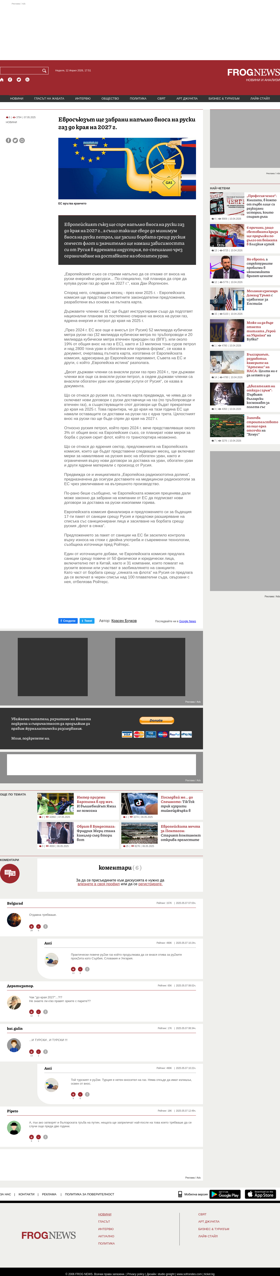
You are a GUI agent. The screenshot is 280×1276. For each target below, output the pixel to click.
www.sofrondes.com (189, 1274)
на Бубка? (261, 331)
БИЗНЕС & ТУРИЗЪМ (224, 98)
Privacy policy (135, 1274)
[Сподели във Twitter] (15, 140)
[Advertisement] (140, 31)
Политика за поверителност (89, 1194)
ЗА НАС (5, 1194)
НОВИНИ (16, 98)
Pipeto (12, 1111)
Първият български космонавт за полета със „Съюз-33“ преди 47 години (261, 398)
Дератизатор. (20, 986)
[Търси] (45, 70)
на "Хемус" (262, 426)
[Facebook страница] (10, 79)
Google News (187, 621)
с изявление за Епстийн (262, 297)
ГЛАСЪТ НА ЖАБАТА (49, 98)
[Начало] (2, 79)
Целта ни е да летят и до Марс (262, 366)
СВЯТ (162, 98)
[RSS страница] (27, 79)
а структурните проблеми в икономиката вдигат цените (260, 267)
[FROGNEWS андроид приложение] (225, 1194)
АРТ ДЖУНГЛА (187, 98)
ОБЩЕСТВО (110, 98)
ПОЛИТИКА (138, 98)
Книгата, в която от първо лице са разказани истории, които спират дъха (262, 206)
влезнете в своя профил (99, 884)
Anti (48, 943)
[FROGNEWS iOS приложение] (260, 1194)
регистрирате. (150, 884)
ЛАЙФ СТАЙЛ (260, 98)
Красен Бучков (124, 621)
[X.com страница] (19, 79)
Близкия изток (262, 236)
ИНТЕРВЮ (83, 98)
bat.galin (15, 1028)
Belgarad (15, 903)
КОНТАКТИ (27, 1194)
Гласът (104, 1221)
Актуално (106, 1236)
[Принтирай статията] (22, 140)
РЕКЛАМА (49, 1194)
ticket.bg (209, 1274)
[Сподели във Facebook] (8, 140)
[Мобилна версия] (193, 1194)
